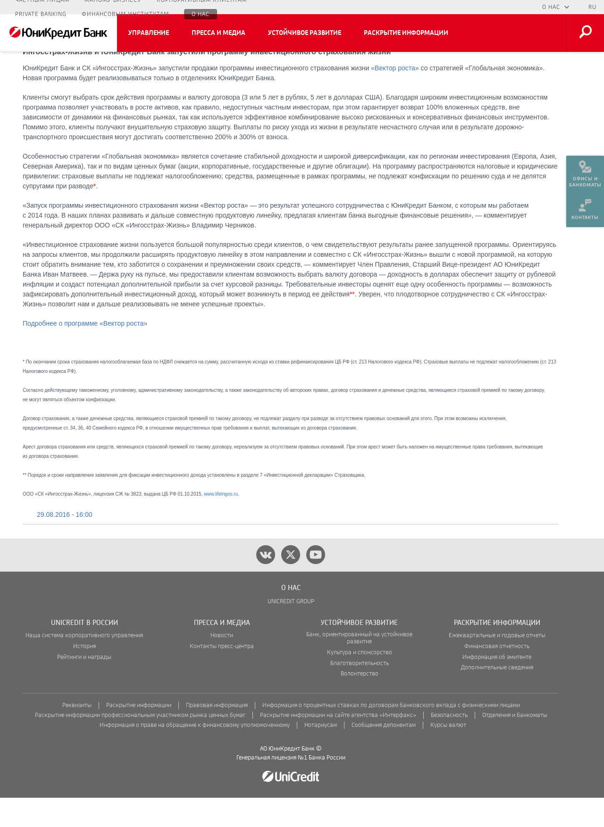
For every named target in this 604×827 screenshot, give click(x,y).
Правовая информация (217, 734)
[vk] (265, 583)
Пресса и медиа (218, 33)
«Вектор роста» (395, 97)
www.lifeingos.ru (221, 523)
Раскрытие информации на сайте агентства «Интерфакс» (338, 744)
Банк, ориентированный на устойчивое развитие (359, 667)
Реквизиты (77, 734)
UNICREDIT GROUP (291, 630)
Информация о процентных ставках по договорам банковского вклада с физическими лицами (391, 734)
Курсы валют (448, 754)
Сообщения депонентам (384, 754)
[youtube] (315, 583)
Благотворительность (359, 692)
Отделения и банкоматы (514, 744)
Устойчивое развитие (304, 33)
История (84, 675)
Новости (221, 664)
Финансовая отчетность (496, 675)
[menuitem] (585, 170)
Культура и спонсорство (359, 681)
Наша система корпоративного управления (84, 664)
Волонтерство (359, 703)
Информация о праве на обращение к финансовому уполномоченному (195, 754)
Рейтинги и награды (84, 686)
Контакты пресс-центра (222, 675)
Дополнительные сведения (497, 696)
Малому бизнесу (113, 7)
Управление (148, 33)
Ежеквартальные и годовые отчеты (497, 664)
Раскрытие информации (406, 33)
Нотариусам (320, 754)
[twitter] (290, 583)
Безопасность (449, 744)
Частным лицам (42, 7)
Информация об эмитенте (496, 686)
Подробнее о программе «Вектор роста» (85, 352)
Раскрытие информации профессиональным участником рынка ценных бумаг (140, 744)
